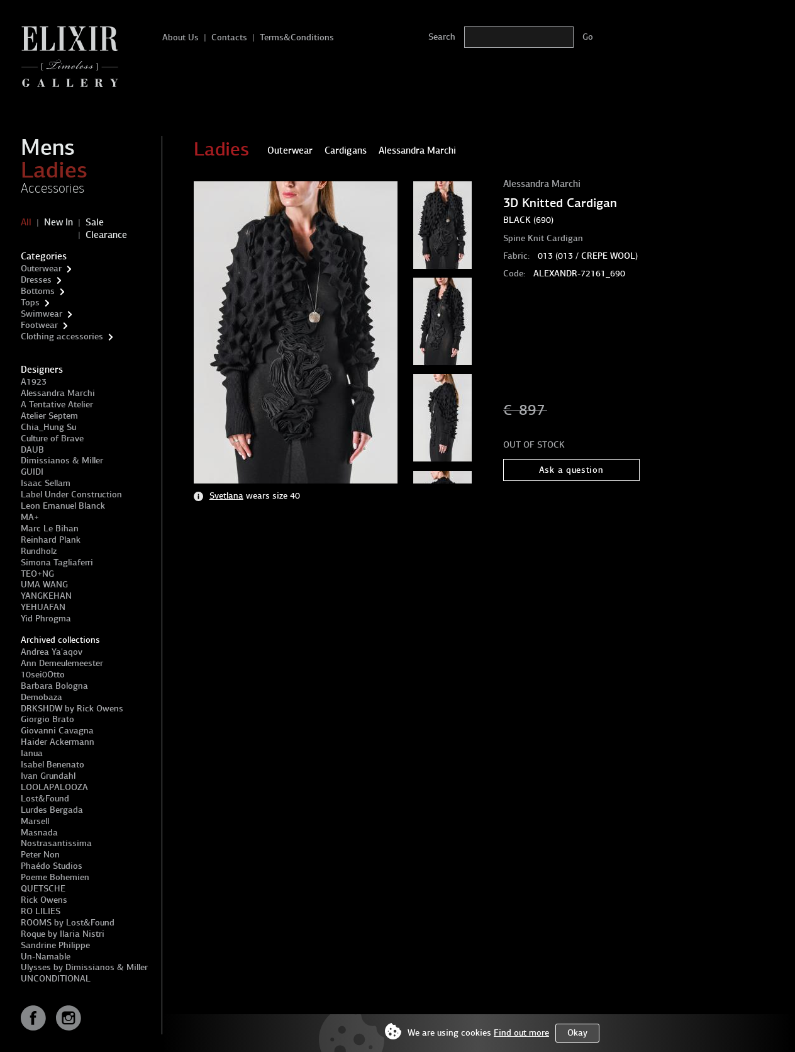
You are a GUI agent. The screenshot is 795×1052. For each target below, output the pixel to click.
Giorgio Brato (47, 719)
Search (441, 36)
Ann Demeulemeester (62, 663)
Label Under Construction (71, 494)
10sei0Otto (43, 674)
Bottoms (38, 291)
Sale (95, 222)
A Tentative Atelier (57, 404)
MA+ (30, 517)
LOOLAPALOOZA (54, 787)
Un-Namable (45, 956)
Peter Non (40, 854)
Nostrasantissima (56, 843)
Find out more (521, 1032)
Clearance (106, 234)
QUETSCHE (43, 888)
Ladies (54, 170)
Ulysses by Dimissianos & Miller (84, 967)
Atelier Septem (49, 415)
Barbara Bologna (54, 686)
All (26, 222)
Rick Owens (44, 900)
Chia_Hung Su (48, 427)
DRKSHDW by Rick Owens (72, 708)
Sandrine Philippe (55, 945)
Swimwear (41, 313)
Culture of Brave (52, 438)
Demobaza (41, 697)
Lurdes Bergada (52, 810)
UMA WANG (44, 584)
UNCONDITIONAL (56, 978)
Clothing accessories (62, 336)
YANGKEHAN (46, 596)
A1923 (34, 381)
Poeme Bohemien (55, 877)
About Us (180, 37)
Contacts (229, 37)
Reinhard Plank (51, 539)
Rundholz (39, 551)
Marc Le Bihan (50, 528)
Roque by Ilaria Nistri (62, 934)
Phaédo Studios (51, 866)
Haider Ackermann (57, 742)
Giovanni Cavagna (57, 730)
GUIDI (32, 472)
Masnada (39, 832)
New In (58, 222)
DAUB (32, 449)
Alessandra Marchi (58, 393)
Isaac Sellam (45, 483)
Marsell (35, 821)
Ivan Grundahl (48, 776)
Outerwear (41, 268)
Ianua (32, 753)
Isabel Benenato (52, 764)
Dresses (36, 279)
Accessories (52, 188)
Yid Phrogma (46, 618)
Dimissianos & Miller (62, 460)
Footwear (39, 325)
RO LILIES (40, 911)
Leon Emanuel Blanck (63, 506)
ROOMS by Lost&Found (67, 922)
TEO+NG (37, 573)
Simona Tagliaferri (57, 562)
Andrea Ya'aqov (51, 652)
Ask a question (571, 470)
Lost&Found (45, 798)
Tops (30, 302)
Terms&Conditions (297, 37)
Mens (48, 147)
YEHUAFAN (43, 607)
